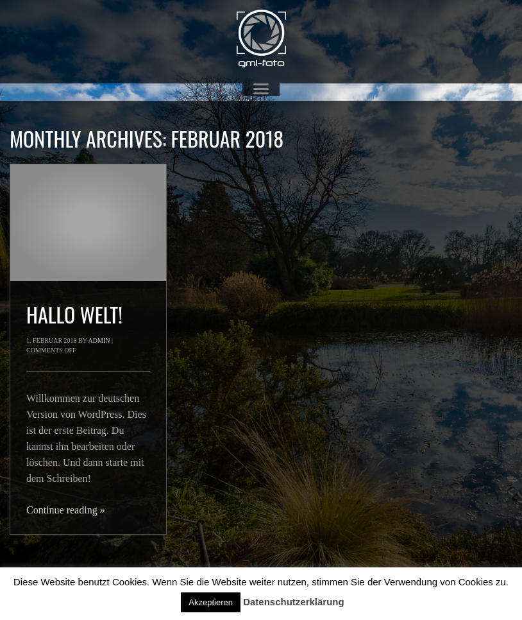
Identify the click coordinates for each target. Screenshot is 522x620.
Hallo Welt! (74, 314)
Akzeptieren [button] (211, 602)
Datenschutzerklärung (293, 601)
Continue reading (65, 509)
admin (99, 340)
